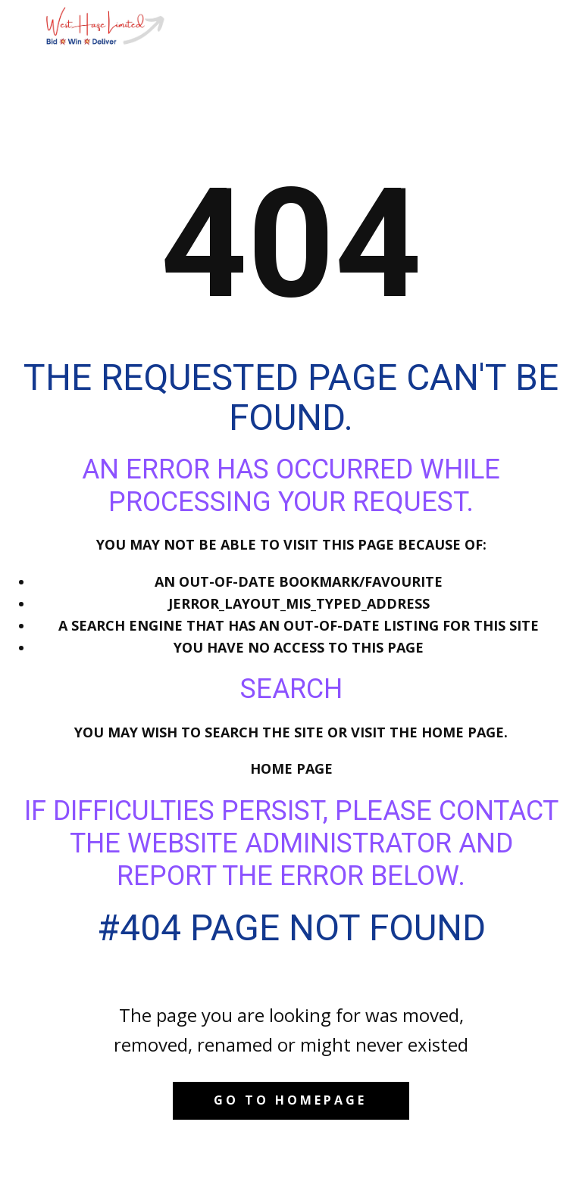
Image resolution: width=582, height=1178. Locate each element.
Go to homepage (290, 1100)
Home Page (291, 768)
